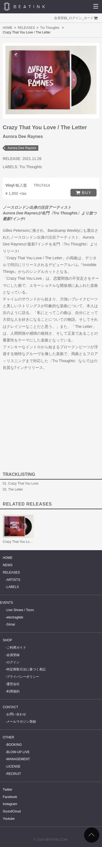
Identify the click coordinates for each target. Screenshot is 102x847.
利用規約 (13, 691)
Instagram (10, 804)
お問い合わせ (16, 714)
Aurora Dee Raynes (22, 148)
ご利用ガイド (16, 647)
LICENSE (13, 766)
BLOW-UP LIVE (18, 752)
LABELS (13, 587)
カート (89, 18)
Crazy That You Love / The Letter (27, 542)
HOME (8, 28)
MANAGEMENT (18, 759)
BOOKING (14, 745)
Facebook (10, 797)
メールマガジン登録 (21, 721)
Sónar (11, 624)
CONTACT (10, 707)
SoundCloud (12, 811)
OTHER (8, 737)
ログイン (75, 18)
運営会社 (13, 684)
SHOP (7, 640)
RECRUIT (14, 774)
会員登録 (60, 18)
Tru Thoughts (49, 28)
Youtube (9, 819)
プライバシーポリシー (23, 677)
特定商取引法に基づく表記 (26, 669)
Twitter (7, 789)
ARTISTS (13, 580)
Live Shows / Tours (20, 610)
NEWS (8, 565)
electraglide (15, 617)
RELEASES (26, 28)
